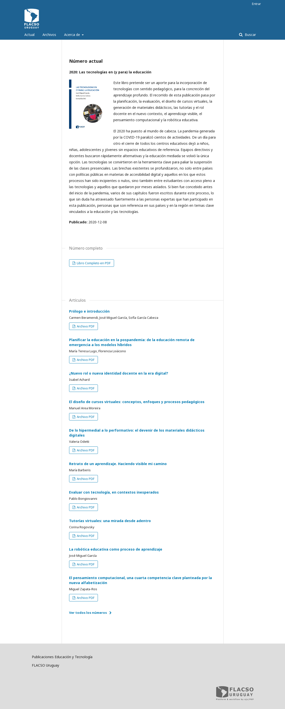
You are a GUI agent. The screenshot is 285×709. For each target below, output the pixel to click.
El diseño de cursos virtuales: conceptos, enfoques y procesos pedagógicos (136, 401)
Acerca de (72, 34)
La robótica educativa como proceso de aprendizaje (115, 549)
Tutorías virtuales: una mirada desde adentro (110, 520)
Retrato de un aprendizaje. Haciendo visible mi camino (118, 463)
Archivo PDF (85, 326)
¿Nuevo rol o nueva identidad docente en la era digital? (118, 373)
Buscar (250, 34)
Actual (29, 34)
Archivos (49, 34)
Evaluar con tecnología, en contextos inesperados (114, 492)
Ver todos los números (88, 612)
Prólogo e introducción (89, 311)
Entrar (256, 3)
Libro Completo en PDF (93, 263)
